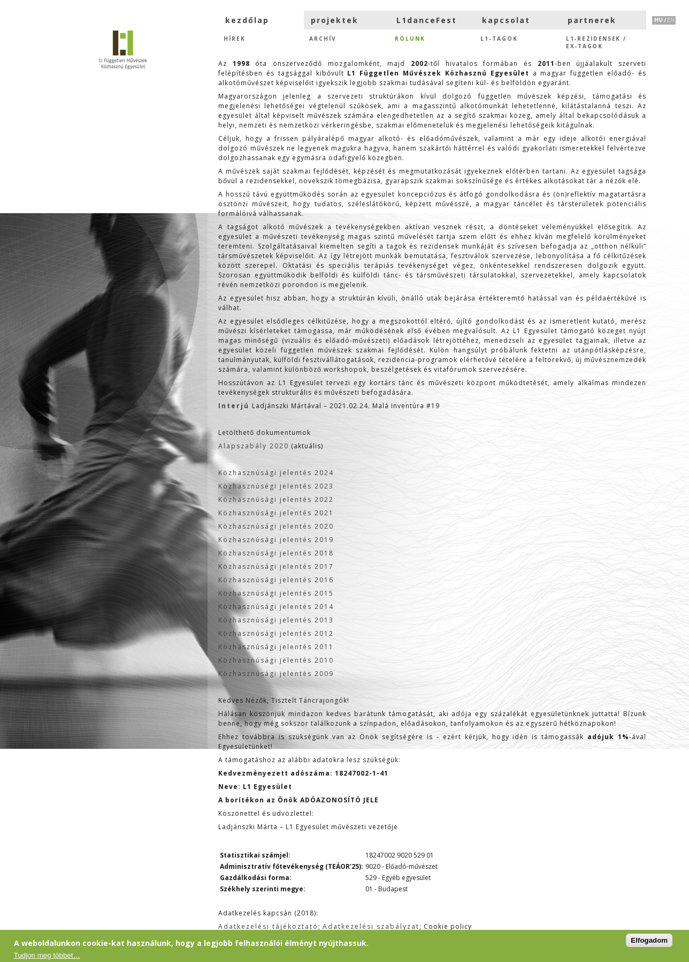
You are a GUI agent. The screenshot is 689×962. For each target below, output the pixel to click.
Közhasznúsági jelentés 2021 (276, 512)
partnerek (592, 20)
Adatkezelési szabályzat (371, 926)
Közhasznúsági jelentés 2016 (276, 579)
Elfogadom (649, 940)
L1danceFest (426, 20)
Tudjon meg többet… (47, 955)
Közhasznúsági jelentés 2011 (276, 646)
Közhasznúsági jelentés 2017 (276, 566)
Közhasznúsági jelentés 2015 (276, 593)
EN (671, 20)
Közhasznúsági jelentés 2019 (276, 539)
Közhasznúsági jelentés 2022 (276, 499)
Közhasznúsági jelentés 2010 (276, 660)
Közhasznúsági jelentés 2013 (276, 620)
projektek (334, 20)
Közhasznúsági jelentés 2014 (276, 606)
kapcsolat (506, 20)
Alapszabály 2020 (253, 445)
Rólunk (410, 38)
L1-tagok (499, 38)
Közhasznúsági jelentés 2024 (276, 472)
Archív (322, 38)
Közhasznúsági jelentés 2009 (276, 673)
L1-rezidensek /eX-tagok (596, 41)
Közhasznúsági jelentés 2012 (276, 633)
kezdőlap (247, 20)
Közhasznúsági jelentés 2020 (276, 526)
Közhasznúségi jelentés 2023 (276, 486)
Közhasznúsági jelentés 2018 (276, 553)
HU (658, 20)
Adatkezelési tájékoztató (268, 926)
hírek (235, 38)
